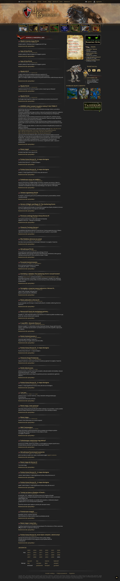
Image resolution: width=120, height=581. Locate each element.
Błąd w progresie (72, 51)
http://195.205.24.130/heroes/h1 (44, 131)
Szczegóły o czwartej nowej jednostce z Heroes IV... (37, 288)
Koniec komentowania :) (28, 336)
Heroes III (55, 1)
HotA (61, 1)
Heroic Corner (26, 276)
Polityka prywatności (62, 573)
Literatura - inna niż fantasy (91, 50)
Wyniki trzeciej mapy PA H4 (29, 41)
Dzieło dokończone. (26, 368)
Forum (75, 38)
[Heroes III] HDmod (73, 43)
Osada (30, 107)
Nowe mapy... (24, 417)
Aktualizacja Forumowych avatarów (32, 452)
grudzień (56, 565)
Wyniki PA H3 (24, 86)
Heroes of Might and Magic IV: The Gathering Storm (37, 204)
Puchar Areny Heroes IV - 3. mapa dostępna (34, 348)
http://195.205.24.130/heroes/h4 (43, 133)
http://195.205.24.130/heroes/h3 (26, 133)
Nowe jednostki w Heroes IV (29, 300)
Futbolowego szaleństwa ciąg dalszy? (33, 440)
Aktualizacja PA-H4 (26, 249)
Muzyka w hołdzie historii (93, 60)
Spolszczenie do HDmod (74, 49)
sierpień (56, 563)
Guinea (36, 428)
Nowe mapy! (24, 149)
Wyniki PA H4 (24, 96)
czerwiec (38, 563)
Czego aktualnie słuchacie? (93, 57)
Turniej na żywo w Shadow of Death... (32, 492)
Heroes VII (67, 1)
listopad (47, 565)
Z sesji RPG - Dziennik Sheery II (30, 323)
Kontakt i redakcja (49, 573)
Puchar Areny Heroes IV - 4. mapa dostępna (34, 159)
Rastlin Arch (34, 250)
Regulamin (72, 573)
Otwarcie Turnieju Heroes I (29, 227)
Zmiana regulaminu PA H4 (29, 193)
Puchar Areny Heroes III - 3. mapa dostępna (34, 382)
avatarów (51, 455)
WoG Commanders (26, 427)
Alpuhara (70, 40)
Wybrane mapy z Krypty (75, 86)
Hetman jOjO (34, 42)
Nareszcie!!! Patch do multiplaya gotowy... (34, 311)
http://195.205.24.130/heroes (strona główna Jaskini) (43, 130)
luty (37, 561)
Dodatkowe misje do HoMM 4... (30, 179)
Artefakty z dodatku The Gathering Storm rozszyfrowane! (40, 274)
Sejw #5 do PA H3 (26, 61)
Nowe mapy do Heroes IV (28, 462)
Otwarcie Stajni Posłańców (29, 358)
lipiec (46, 563)
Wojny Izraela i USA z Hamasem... (91, 53)
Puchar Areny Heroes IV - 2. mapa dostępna (34, 472)
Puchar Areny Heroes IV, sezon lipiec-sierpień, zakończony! (40, 535)
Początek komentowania (28, 262)
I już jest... (23, 393)
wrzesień (30, 565)
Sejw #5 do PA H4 (26, 51)
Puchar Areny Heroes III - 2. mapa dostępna (34, 482)
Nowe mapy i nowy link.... (28, 523)
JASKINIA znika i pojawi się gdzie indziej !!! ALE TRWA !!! (38, 106)
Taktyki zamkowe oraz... (74, 46)
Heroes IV (31, 180)
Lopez (36, 369)
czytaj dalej (30, 46)
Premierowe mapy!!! (27, 511)
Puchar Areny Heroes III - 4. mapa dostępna (34, 169)
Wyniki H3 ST (24, 71)
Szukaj (34, 1)
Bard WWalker (38, 107)
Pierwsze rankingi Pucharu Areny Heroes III (34, 216)
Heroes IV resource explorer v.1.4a (49, 276)
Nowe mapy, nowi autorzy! (29, 406)
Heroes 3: (89, 80)
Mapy (49, 1)
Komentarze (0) (22, 46)
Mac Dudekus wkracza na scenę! (31, 239)
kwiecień (56, 561)
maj (28, 563)
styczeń (29, 561)
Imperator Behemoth (40, 324)
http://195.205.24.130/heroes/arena (27, 131)
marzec (47, 561)
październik (39, 565)
